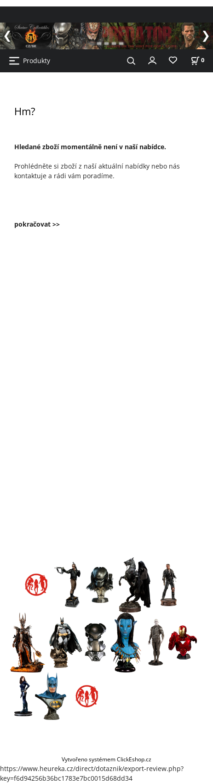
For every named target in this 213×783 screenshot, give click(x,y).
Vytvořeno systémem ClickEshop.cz (106, 759)
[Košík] (197, 60)
